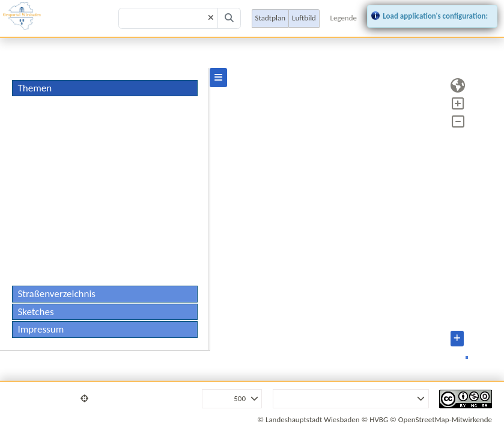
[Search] (229, 18)
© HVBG (375, 419)
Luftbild (304, 17)
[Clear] (211, 18)
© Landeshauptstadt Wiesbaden (308, 419)
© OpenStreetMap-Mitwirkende (441, 419)
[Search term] (168, 18)
